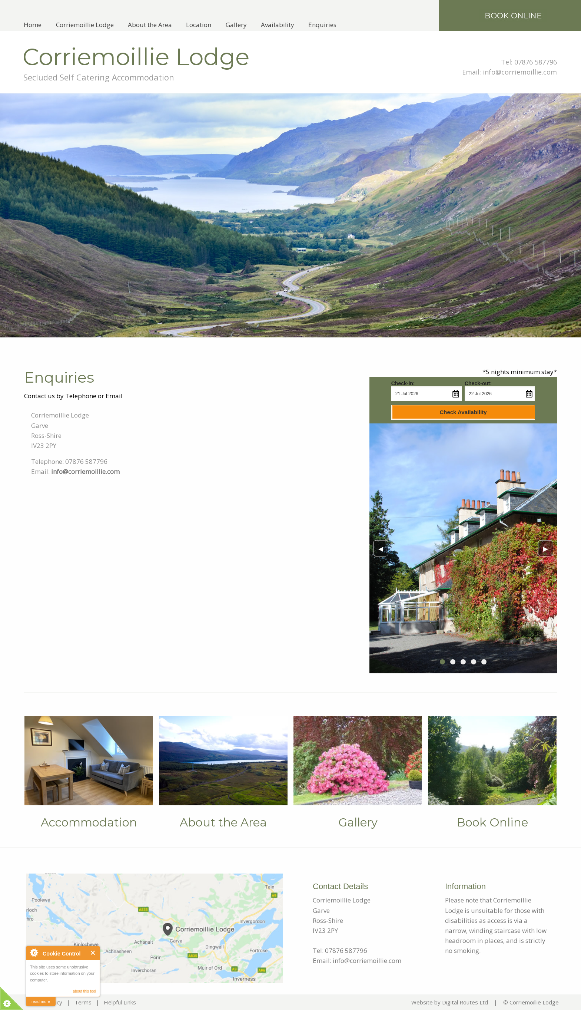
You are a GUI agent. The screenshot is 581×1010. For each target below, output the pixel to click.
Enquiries (322, 24)
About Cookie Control (33, 952)
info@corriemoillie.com (520, 71)
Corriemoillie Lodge (85, 24)
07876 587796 (535, 61)
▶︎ (548, 548)
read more (40, 1001)
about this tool (84, 991)
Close (93, 952)
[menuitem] (33, 25)
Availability (277, 24)
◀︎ (383, 548)
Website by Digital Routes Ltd (449, 1002)
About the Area (150, 24)
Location (198, 24)
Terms (83, 1002)
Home (33, 24)
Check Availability (463, 412)
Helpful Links (120, 1002)
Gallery (236, 24)
